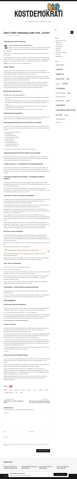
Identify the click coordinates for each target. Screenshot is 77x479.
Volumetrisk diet (59, 46)
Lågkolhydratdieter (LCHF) (61, 40)
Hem (27, 21)
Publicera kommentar (43, 450)
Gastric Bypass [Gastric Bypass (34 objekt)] (60, 93)
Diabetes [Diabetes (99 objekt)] (60, 74)
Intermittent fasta (59, 44)
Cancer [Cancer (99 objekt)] (59, 69)
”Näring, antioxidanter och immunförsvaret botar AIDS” (11, 467)
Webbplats (6, 437)
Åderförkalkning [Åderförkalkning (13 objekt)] (59, 122)
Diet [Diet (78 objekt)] (68, 79)
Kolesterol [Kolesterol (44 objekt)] (60, 101)
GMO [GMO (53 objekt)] (69, 93)
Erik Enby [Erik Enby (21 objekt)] (58, 84)
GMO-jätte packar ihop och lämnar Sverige (45, 467)
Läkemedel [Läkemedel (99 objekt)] (61, 105)
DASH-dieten (58, 54)
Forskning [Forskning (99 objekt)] (60, 88)
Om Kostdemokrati (43, 21)
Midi (10, 386)
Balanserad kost (32, 21)
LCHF (16, 392)
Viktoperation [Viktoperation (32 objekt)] (60, 119)
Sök (55, 29)
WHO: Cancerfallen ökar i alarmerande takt (63, 467)
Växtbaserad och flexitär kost (61, 52)
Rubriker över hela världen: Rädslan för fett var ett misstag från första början (38, 401)
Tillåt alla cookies (60, 474)
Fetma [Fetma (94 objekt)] (65, 84)
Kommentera (17, 35)
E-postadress (31, 431)
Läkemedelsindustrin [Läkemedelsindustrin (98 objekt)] (65, 110)
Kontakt (49, 21)
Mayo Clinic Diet (59, 42)
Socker (21, 392)
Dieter (37, 21)
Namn (5, 431)
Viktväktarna (58, 48)
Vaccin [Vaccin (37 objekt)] (66, 115)
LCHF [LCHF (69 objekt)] (68, 101)
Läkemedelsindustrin (9, 392)
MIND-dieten (58, 50)
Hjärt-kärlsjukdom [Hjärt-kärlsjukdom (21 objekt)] (60, 96)
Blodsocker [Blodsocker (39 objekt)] (60, 65)
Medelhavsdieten (59, 56)
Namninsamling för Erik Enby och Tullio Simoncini (29, 467)
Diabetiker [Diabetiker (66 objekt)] (60, 79)
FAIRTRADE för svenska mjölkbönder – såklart (15, 401)
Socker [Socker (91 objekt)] (59, 115)
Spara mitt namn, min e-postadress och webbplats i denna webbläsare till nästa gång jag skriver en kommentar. (26, 445)
